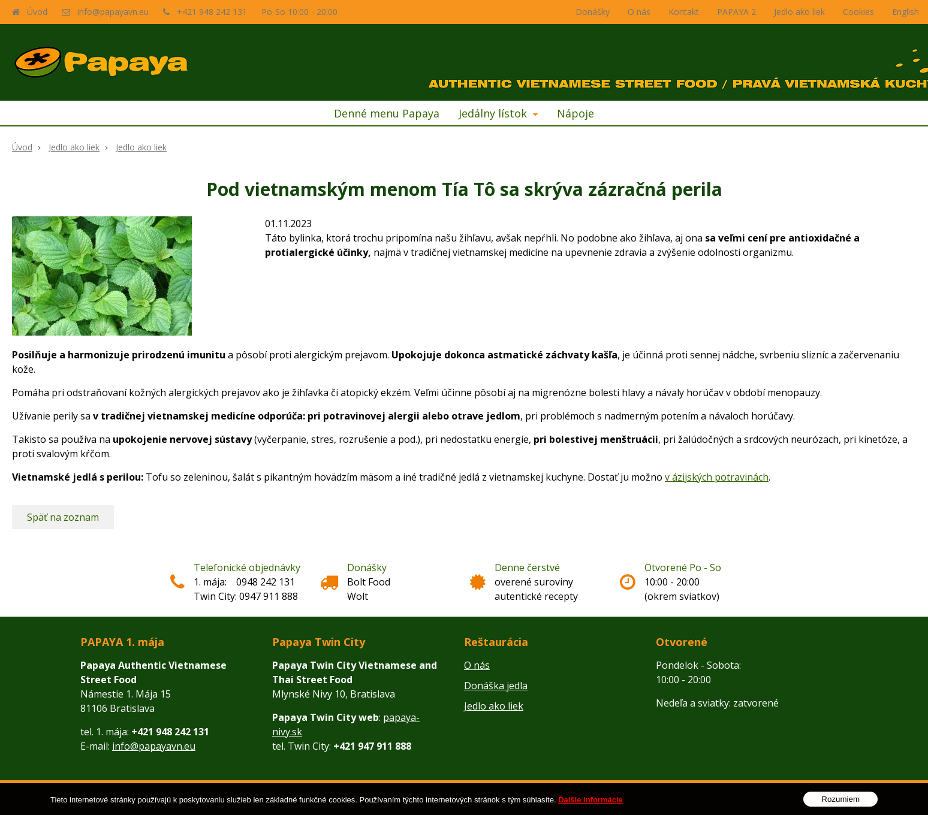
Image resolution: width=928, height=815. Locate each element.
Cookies (858, 11)
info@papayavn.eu (113, 11)
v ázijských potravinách (717, 477)
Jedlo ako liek (799, 11)
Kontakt (683, 11)
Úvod (37, 11)
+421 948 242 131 (212, 11)
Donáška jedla (496, 685)
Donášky (593, 11)
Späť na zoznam (63, 517)
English (905, 11)
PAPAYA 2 (736, 11)
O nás (639, 11)
